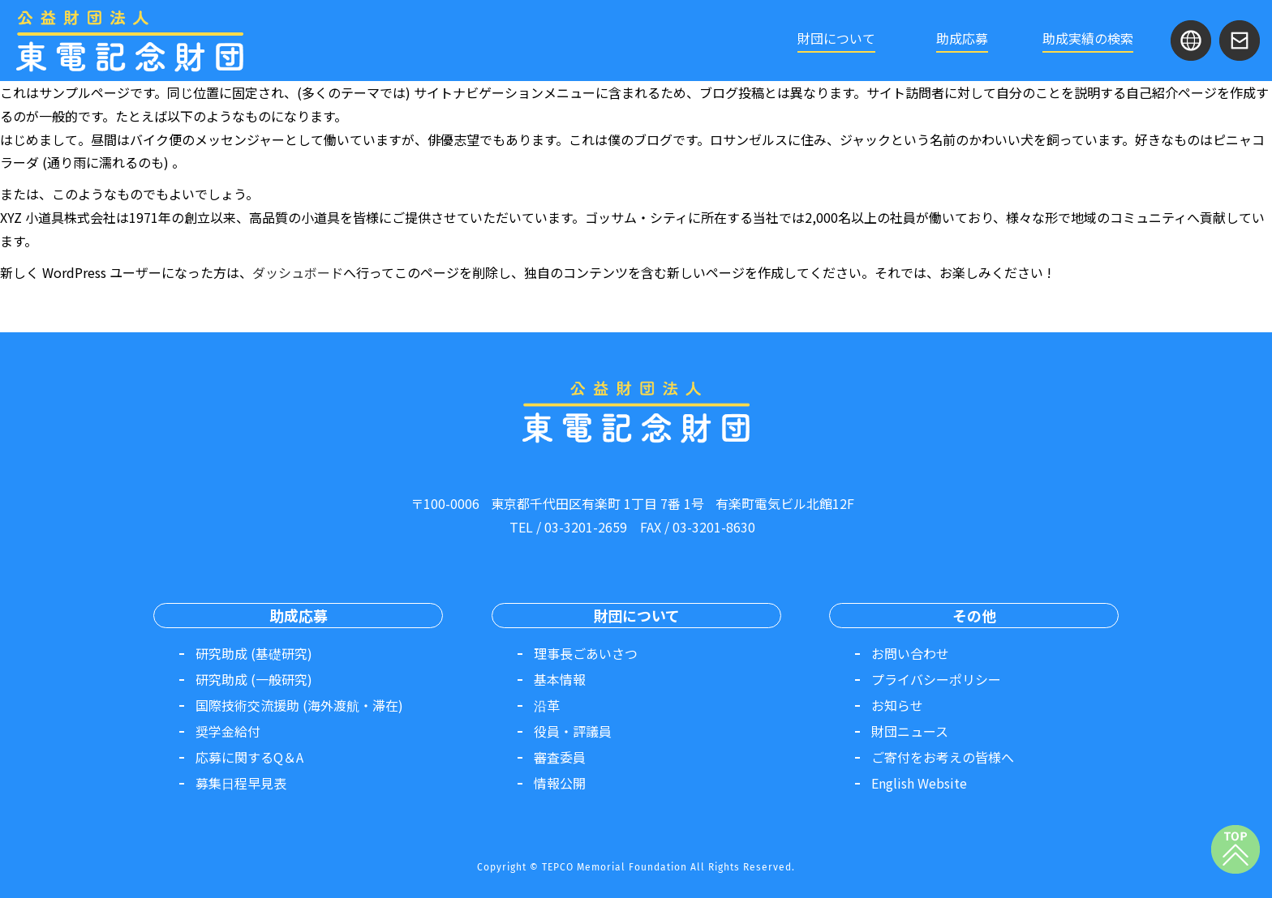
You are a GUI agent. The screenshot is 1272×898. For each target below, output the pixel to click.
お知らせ (897, 705)
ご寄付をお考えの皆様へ (942, 757)
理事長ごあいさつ (586, 653)
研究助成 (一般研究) (254, 679)
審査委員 (560, 757)
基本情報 (560, 679)
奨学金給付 (228, 731)
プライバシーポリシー (936, 679)
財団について (836, 38)
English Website (919, 783)
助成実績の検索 (1087, 38)
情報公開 (560, 783)
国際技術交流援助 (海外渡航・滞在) (299, 705)
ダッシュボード (297, 272)
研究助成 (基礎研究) (254, 653)
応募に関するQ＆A (249, 757)
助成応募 (962, 38)
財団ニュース (909, 731)
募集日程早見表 (241, 783)
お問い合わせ (910, 653)
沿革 (547, 705)
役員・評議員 (573, 731)
